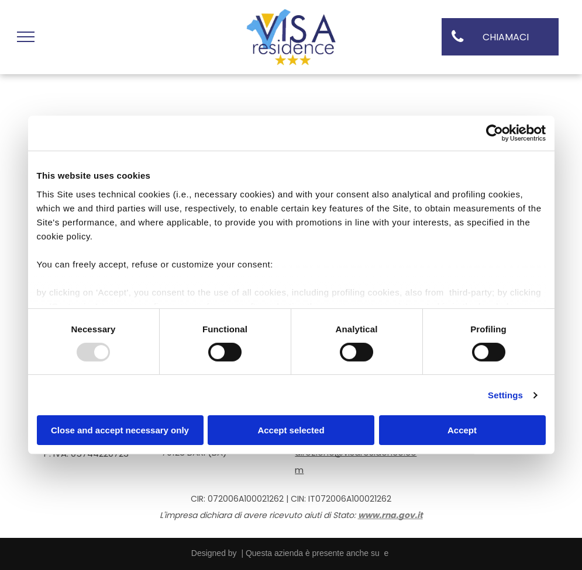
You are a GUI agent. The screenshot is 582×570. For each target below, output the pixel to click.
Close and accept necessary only (120, 430)
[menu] (26, 37)
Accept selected (290, 430)
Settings (505, 395)
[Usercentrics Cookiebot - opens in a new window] (494, 133)
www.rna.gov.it (390, 515)
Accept (462, 430)
